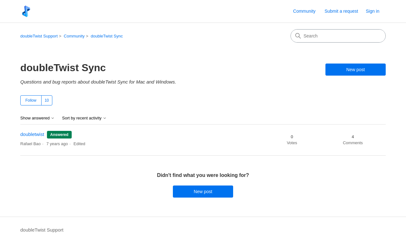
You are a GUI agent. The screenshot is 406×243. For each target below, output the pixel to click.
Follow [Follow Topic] (30, 100)
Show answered (37, 118)
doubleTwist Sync (107, 36)
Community (304, 11)
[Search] (338, 36)
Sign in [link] (372, 11)
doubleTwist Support (39, 36)
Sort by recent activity (84, 118)
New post (355, 69)
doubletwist (32, 134)
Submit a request (341, 11)
